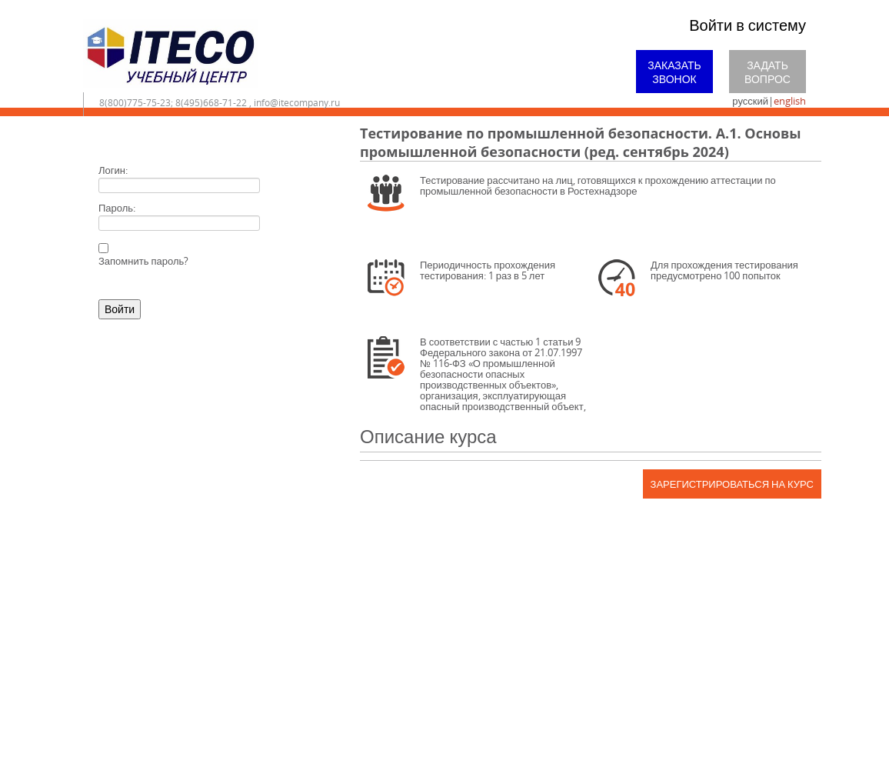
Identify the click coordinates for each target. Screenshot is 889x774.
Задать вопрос (767, 72)
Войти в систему (747, 25)
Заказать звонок (674, 72)
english (790, 101)
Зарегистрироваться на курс (732, 484)
